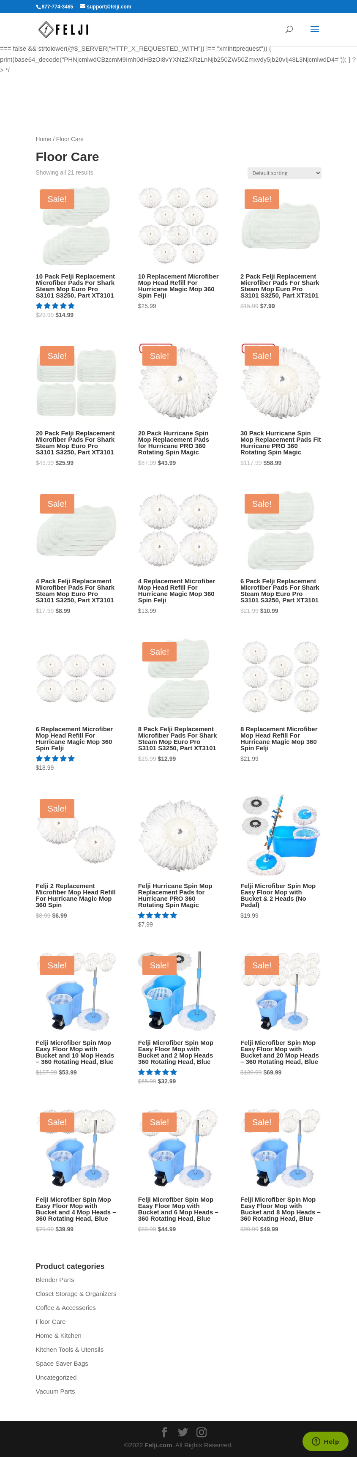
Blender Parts (55, 1279)
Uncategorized (56, 1377)
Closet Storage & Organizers (76, 1293)
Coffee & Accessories (66, 1307)
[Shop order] (285, 173)
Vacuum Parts (55, 1391)
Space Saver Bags (62, 1363)
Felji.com (158, 1445)
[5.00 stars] (56, 305)
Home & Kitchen (59, 1335)
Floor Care (51, 1321)
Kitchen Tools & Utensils (70, 1349)
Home (44, 139)
